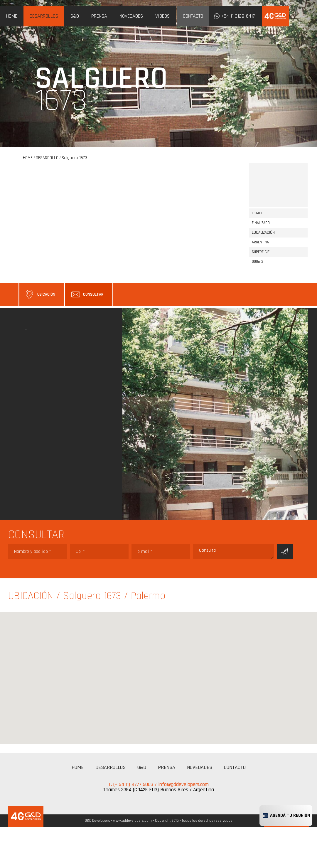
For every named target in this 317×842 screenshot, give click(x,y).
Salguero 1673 (74, 158)
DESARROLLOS (44, 16)
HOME (11, 16)
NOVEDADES (131, 16)
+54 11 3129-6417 (238, 16)
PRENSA (99, 16)
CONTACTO (193, 16)
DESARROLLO (47, 158)
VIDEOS (162, 16)
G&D (74, 16)
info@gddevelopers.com (183, 784)
